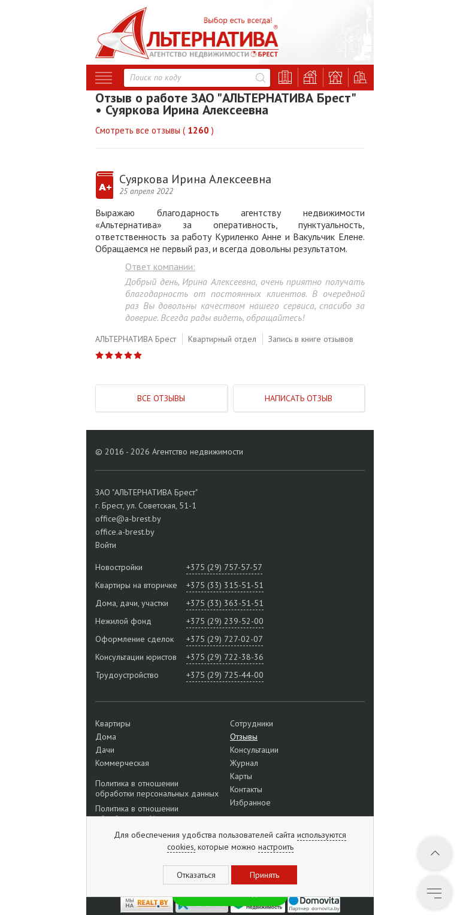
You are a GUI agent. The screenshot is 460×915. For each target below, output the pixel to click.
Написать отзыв (298, 398)
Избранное (250, 802)
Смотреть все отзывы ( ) (154, 130)
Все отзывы (161, 398)
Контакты (246, 789)
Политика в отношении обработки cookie (136, 813)
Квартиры (113, 723)
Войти (105, 545)
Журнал (244, 763)
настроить (275, 846)
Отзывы (244, 736)
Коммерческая (122, 763)
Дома (105, 736)
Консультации (254, 749)
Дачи (104, 749)
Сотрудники (251, 723)
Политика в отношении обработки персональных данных (157, 788)
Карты (241, 776)
